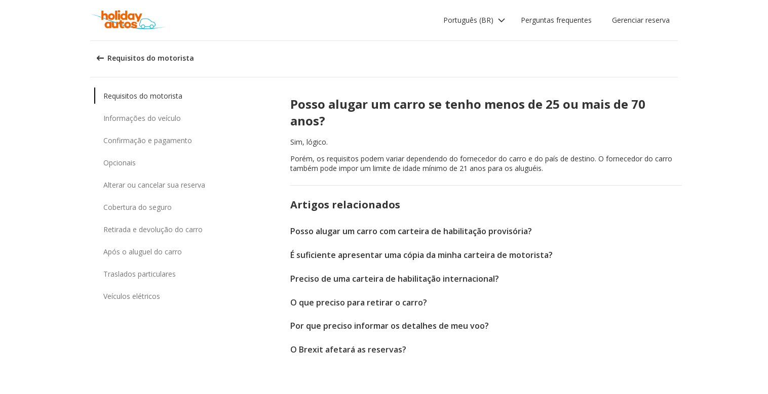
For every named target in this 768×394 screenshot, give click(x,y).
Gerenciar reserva (641, 20)
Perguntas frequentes (556, 20)
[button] (474, 20)
